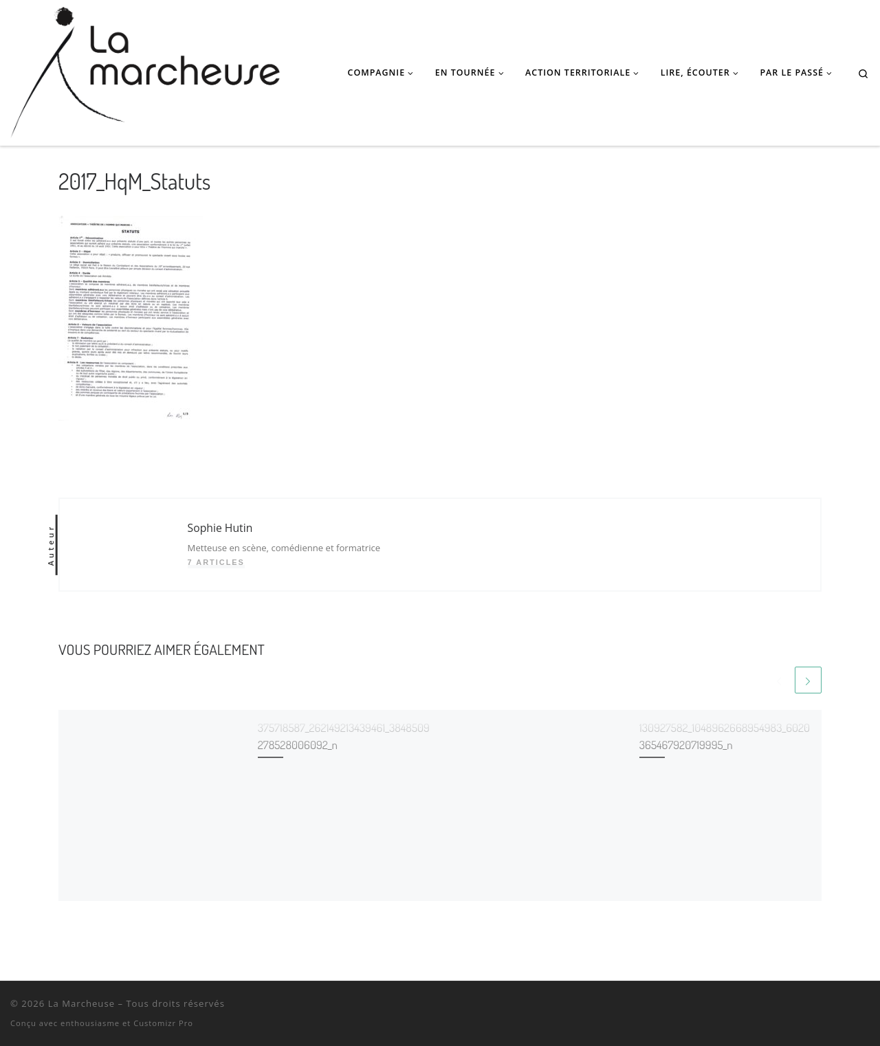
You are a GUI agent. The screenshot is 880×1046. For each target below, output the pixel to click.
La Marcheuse (81, 1004)
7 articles (216, 562)
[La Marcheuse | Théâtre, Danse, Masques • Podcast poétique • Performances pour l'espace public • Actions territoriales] (145, 69)
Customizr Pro (163, 1023)
